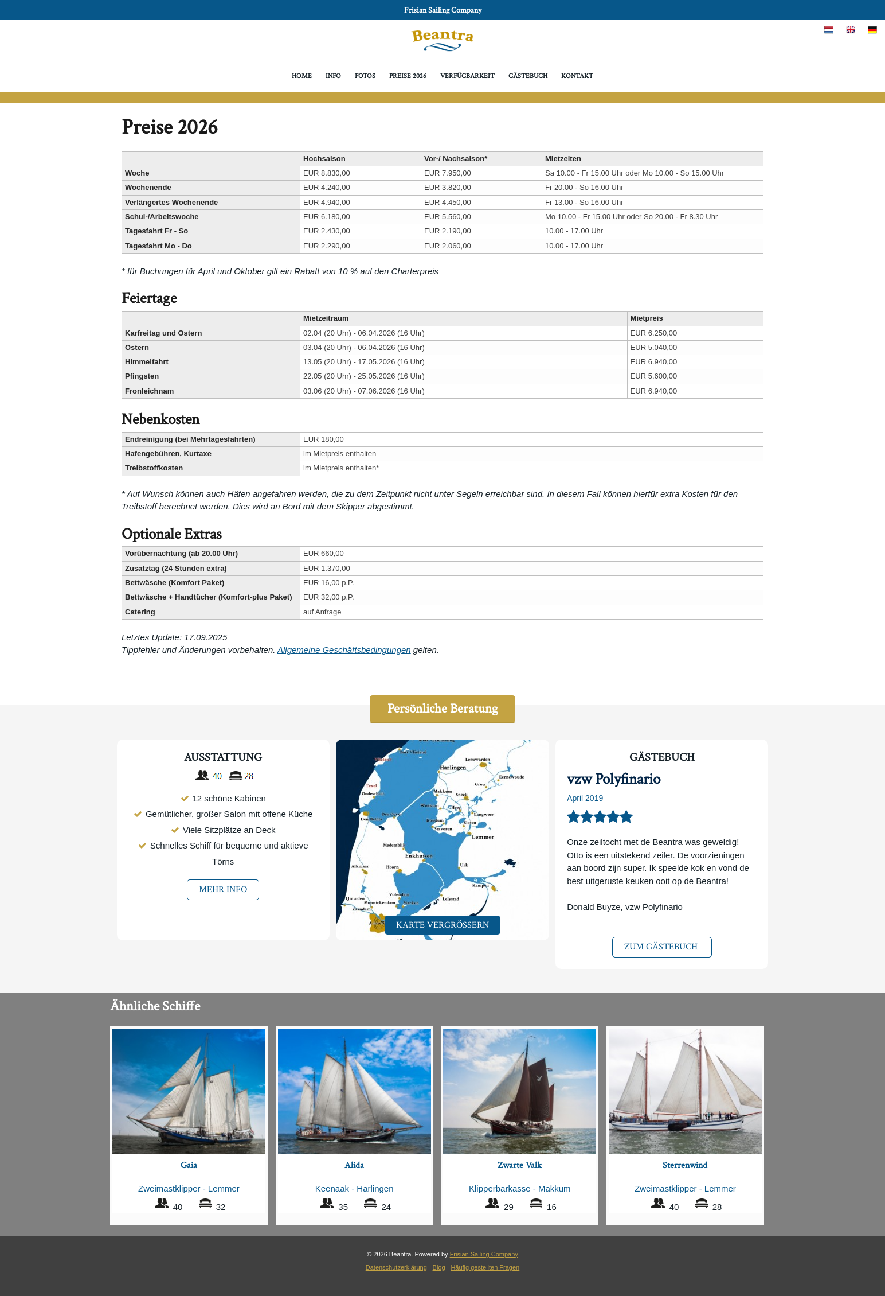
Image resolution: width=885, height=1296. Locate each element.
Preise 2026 (407, 76)
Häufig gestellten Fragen (485, 1266)
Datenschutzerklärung (396, 1266)
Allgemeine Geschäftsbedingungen (344, 650)
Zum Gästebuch (662, 947)
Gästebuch (527, 76)
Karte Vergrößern (442, 925)
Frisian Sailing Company (442, 10)
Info (333, 76)
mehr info (223, 890)
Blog (439, 1266)
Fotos (365, 76)
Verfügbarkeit (467, 76)
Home (301, 76)
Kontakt (578, 76)
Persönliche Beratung (443, 708)
